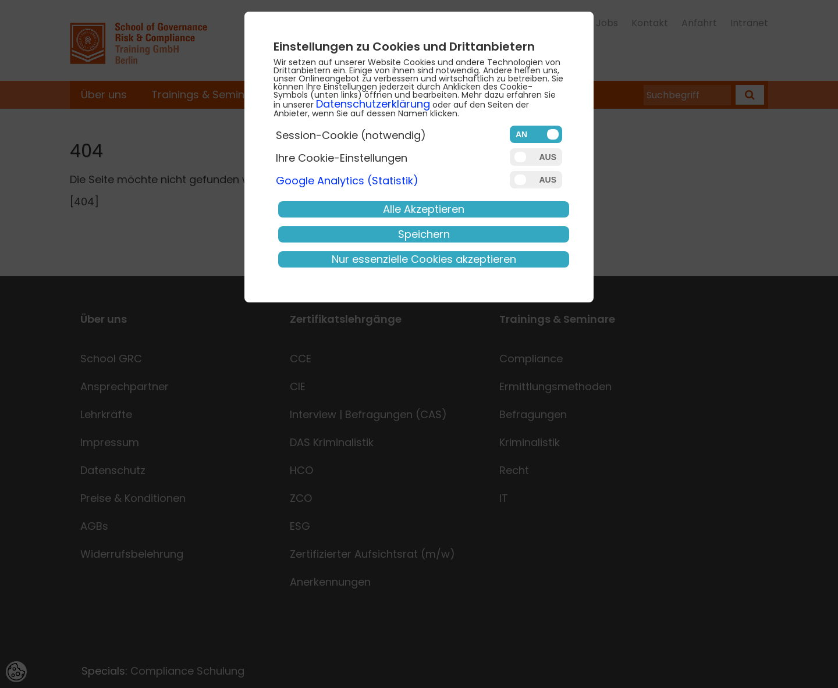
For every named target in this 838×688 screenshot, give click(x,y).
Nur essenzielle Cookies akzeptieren (424, 259)
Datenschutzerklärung (373, 104)
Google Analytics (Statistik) (347, 180)
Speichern (424, 234)
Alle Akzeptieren (423, 209)
